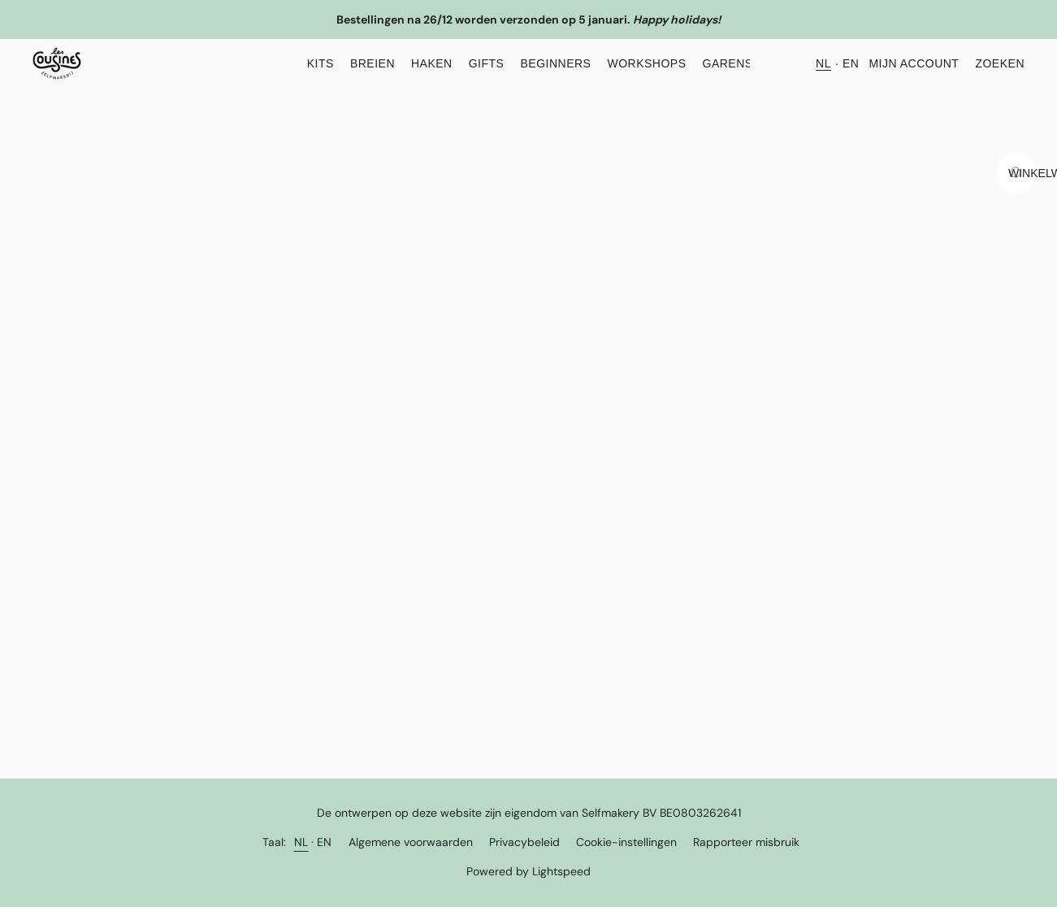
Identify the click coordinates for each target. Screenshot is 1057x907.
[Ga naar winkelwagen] (1016, 173)
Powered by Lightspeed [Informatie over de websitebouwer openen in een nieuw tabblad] (528, 871)
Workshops (646, 63)
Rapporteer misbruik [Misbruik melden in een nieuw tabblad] (746, 842)
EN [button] (851, 63)
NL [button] (823, 63)
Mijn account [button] (914, 63)
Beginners (555, 63)
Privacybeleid (524, 842)
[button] (56, 63)
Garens (728, 63)
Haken (432, 63)
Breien (372, 63)
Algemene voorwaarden (411, 842)
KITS (320, 63)
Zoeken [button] (1000, 63)
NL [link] (301, 842)
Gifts (487, 63)
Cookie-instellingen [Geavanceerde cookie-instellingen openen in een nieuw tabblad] (626, 842)
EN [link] (324, 842)
